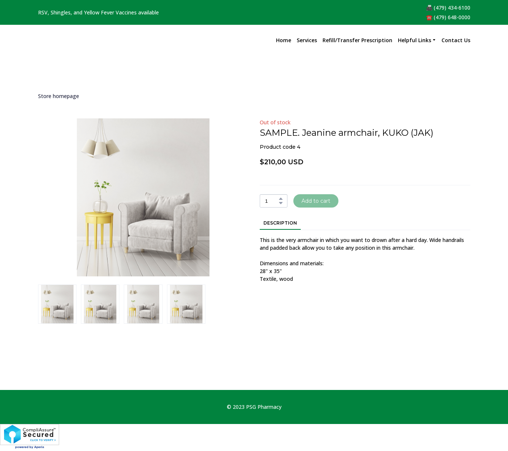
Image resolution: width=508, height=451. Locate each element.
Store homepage (58, 96)
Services (307, 40)
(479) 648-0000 (452, 17)
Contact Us (455, 40)
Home (283, 40)
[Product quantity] (272, 201)
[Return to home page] (56, 40)
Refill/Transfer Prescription (357, 40)
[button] (281, 199)
